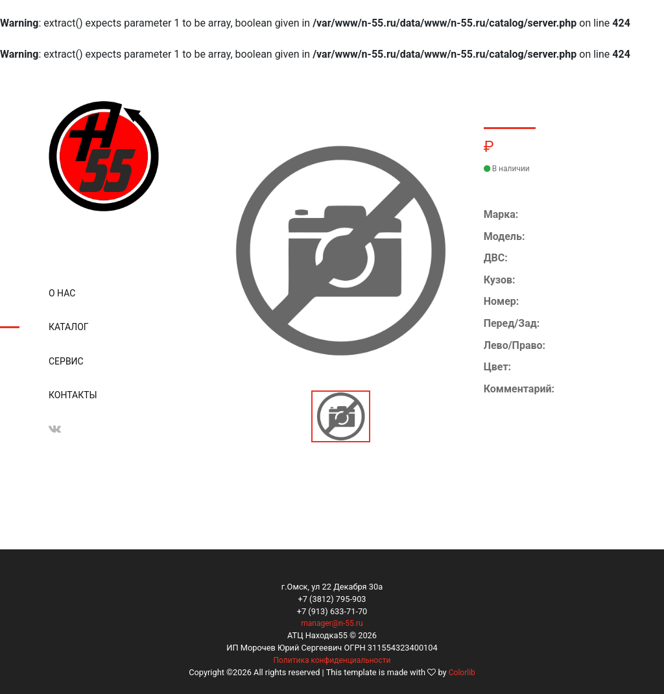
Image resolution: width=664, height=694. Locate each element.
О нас (62, 293)
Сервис (66, 361)
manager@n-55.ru (331, 623)
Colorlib (462, 672)
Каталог (69, 327)
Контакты (73, 395)
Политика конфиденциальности (332, 660)
